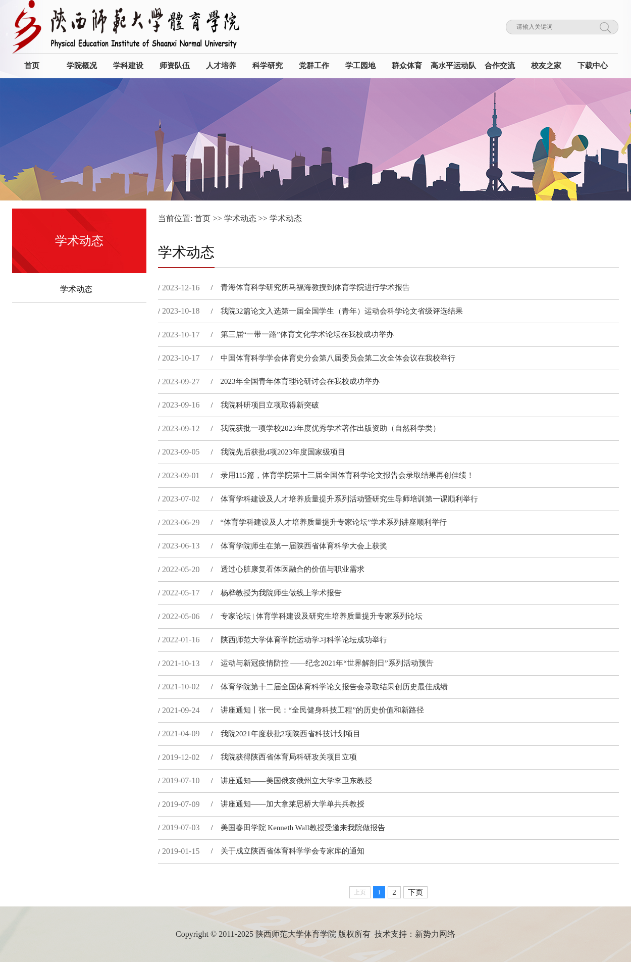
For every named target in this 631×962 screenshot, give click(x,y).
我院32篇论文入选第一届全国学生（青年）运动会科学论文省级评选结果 (342, 311)
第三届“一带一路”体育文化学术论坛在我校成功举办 (307, 334)
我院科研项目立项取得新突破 (270, 405)
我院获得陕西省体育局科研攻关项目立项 (289, 757)
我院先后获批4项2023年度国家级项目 (283, 452)
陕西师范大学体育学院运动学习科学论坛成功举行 (304, 640)
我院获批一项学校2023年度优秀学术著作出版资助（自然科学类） (330, 428)
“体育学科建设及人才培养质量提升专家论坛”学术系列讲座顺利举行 (334, 522)
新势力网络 (435, 934)
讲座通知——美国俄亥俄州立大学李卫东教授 (296, 781)
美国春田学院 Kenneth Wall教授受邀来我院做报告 (303, 828)
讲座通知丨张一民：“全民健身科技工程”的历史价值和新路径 (322, 710)
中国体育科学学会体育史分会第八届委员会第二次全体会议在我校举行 (338, 358)
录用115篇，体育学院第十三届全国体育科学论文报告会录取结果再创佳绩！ (347, 475)
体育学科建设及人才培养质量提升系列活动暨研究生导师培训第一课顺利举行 (349, 499)
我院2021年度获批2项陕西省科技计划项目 (291, 734)
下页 (415, 892)
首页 (202, 218)
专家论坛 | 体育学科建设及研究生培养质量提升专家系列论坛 (322, 616)
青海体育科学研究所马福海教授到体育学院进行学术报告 (315, 287)
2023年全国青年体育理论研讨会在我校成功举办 (300, 381)
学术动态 (76, 289)
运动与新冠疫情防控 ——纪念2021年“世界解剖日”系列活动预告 (327, 663)
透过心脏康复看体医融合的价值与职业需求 (292, 569)
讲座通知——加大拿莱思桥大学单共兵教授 (292, 804)
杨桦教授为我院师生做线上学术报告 (281, 593)
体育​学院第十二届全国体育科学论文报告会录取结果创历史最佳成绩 (334, 687)
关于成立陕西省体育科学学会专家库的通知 (292, 851)
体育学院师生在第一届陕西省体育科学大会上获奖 (304, 546)
